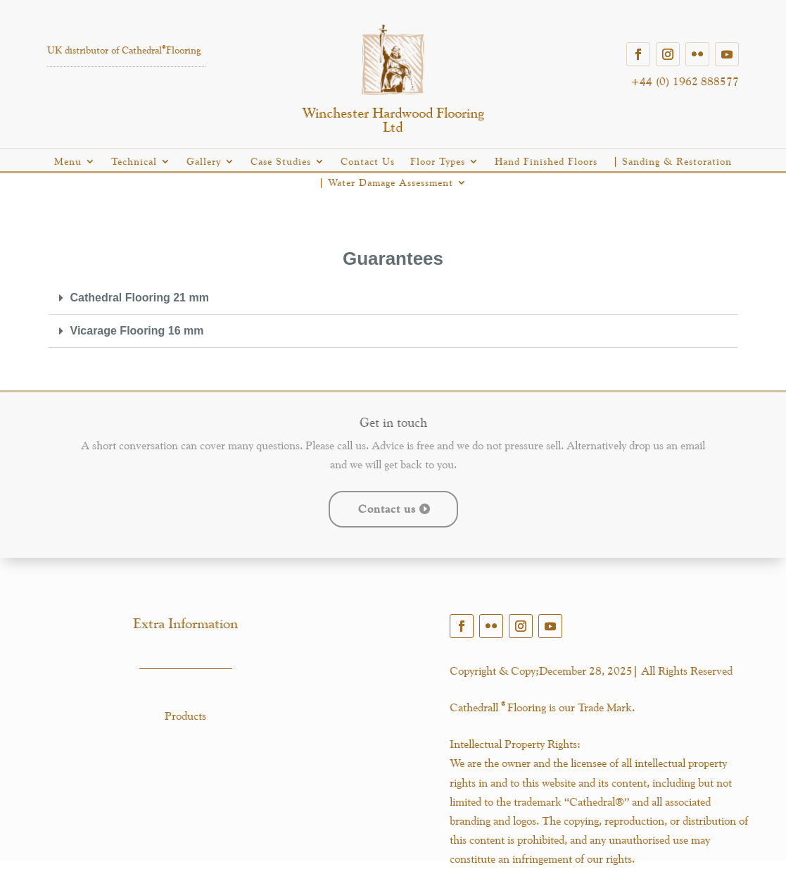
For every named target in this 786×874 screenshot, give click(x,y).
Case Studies (281, 161)
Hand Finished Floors (546, 161)
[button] (393, 298)
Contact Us (368, 161)
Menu (68, 161)
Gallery (203, 161)
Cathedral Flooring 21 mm (139, 298)
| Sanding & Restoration (672, 161)
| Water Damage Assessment (386, 182)
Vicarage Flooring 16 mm (137, 331)
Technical (134, 161)
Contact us (387, 509)
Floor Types (437, 161)
